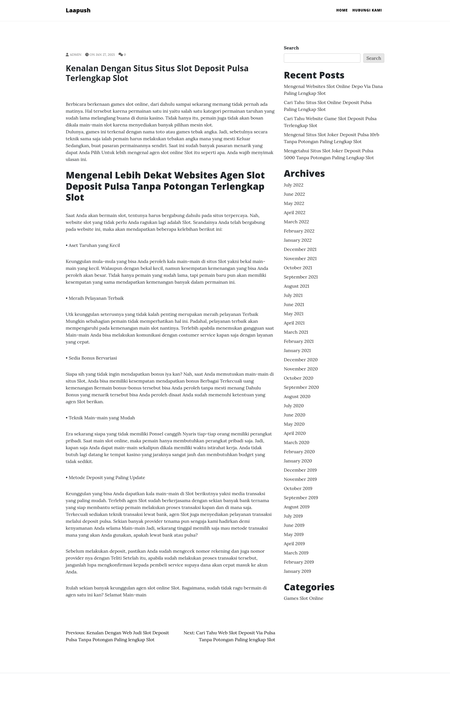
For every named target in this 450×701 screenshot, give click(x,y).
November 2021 (300, 258)
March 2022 (296, 221)
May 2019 (294, 534)
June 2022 (294, 194)
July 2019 (293, 516)
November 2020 (301, 369)
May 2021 (293, 313)
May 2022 (294, 203)
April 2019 (294, 543)
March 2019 (296, 553)
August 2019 (296, 507)
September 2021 (301, 277)
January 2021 (297, 350)
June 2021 (294, 304)
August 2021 (296, 286)
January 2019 (297, 571)
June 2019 (294, 525)
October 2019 (298, 488)
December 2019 (300, 470)
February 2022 (299, 231)
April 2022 (294, 212)
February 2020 (299, 451)
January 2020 (298, 461)
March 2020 (296, 442)
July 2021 (293, 295)
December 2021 (300, 249)
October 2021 (298, 267)
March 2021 (296, 332)
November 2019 (300, 479)
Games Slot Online (303, 598)
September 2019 (301, 497)
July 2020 (294, 405)
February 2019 (299, 562)
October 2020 (298, 378)
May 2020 (294, 424)
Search (291, 48)
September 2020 (301, 387)
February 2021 (299, 341)
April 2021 (294, 323)
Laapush (78, 10)
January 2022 (298, 240)
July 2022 (293, 185)
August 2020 (297, 396)
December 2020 (301, 359)
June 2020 (294, 415)
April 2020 (295, 433)
